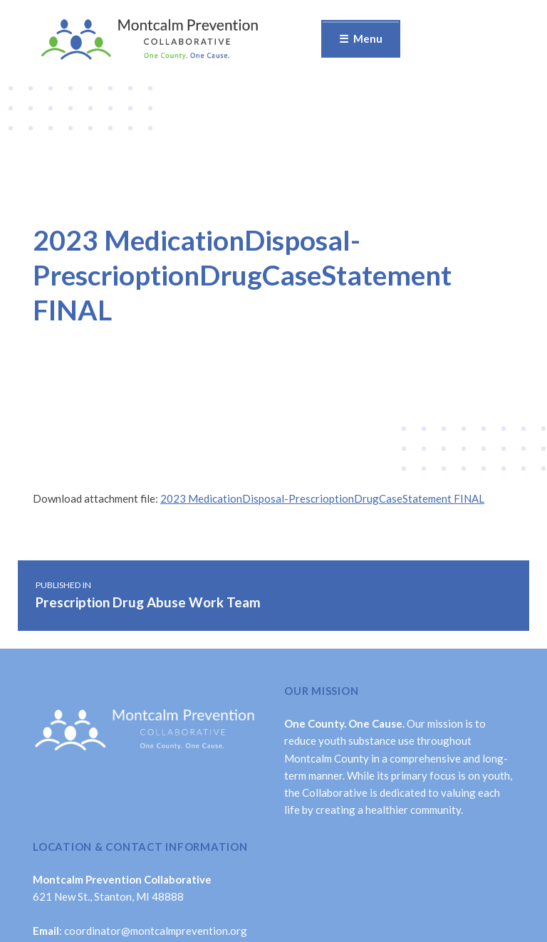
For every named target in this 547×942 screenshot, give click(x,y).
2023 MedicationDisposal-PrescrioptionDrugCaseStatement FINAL (322, 498)
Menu (367, 38)
